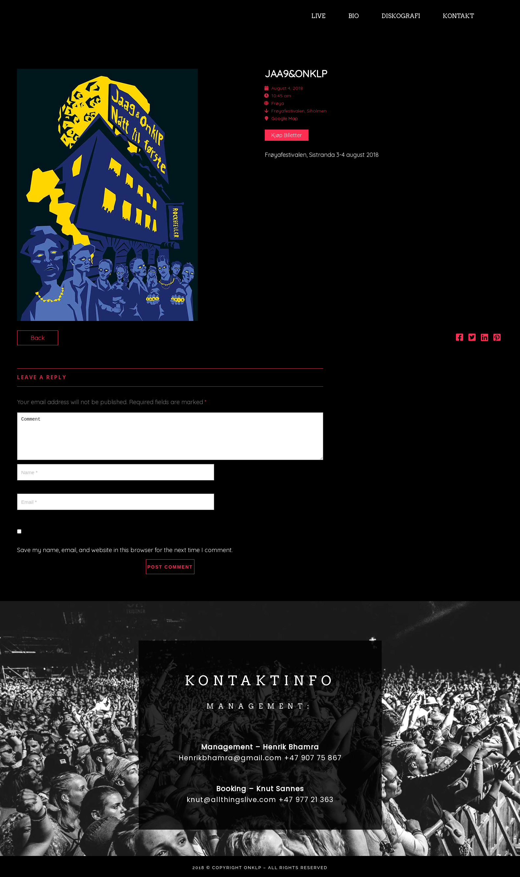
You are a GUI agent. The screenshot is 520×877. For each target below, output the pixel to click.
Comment (170, 436)
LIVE (318, 15)
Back (38, 338)
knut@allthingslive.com (231, 799)
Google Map (284, 118)
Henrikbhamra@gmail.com (230, 758)
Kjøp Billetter (286, 135)
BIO (353, 15)
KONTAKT (457, 15)
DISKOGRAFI (400, 15)
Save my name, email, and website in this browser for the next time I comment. (125, 550)
